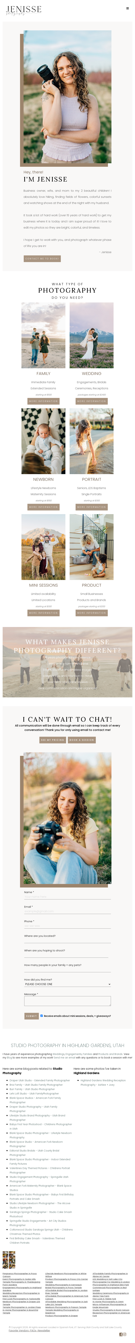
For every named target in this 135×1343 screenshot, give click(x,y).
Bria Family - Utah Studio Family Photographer (36, 1085)
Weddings (59, 1054)
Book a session (82, 739)
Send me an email (64, 1057)
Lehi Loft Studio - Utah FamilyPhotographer (34, 1093)
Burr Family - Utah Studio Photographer (32, 1089)
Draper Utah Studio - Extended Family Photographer (40, 1080)
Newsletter (44, 1330)
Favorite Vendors (19, 1330)
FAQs (33, 1330)
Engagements (74, 1054)
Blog (9, 1057)
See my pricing (52, 739)
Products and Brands (110, 1054)
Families (87, 1054)
